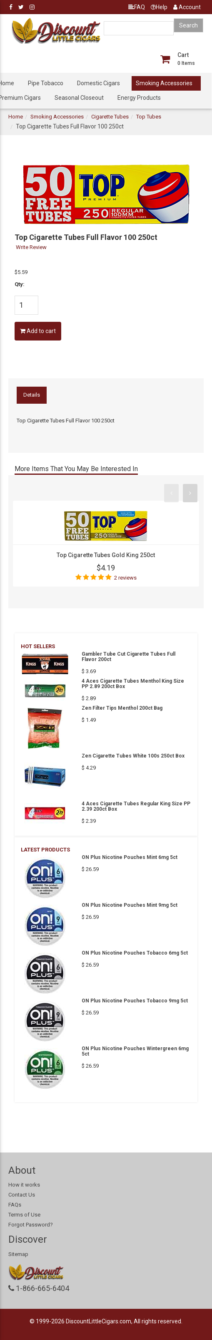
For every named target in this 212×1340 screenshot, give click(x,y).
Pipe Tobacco (45, 83)
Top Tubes (148, 117)
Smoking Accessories (164, 83)
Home (15, 117)
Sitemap (18, 1254)
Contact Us (21, 1195)
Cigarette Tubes (110, 117)
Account (187, 7)
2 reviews (125, 578)
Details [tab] (31, 395)
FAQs (14, 1205)
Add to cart (38, 331)
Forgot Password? (30, 1225)
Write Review (31, 247)
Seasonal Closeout (79, 97)
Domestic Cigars (98, 83)
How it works (24, 1185)
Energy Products (139, 97)
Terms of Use (24, 1215)
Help (159, 7)
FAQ (136, 7)
